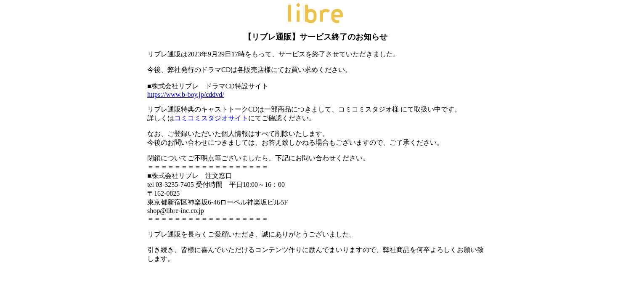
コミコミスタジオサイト (211, 118)
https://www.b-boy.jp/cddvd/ (185, 94)
